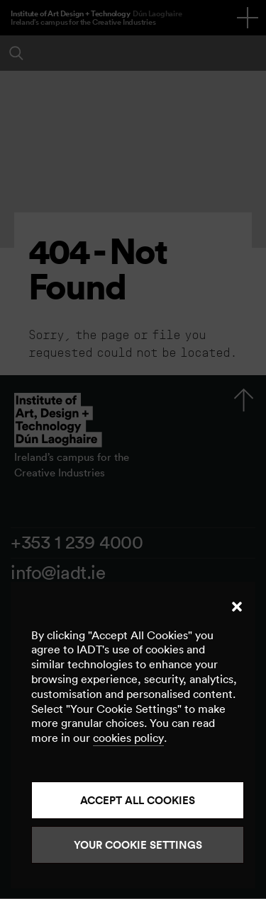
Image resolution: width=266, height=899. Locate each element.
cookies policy (128, 738)
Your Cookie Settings (138, 844)
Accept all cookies (137, 800)
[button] (237, 607)
